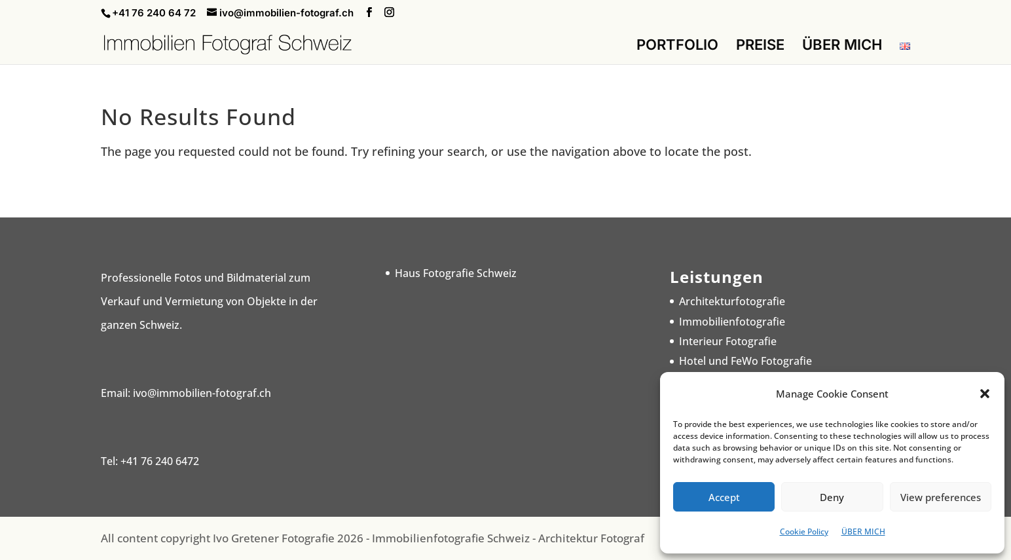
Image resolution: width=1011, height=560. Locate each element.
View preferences (940, 497)
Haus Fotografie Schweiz (456, 273)
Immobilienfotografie (732, 321)
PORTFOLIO (677, 46)
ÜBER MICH (863, 531)
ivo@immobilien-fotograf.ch (202, 393)
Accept (724, 497)
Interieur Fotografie (728, 341)
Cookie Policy (804, 531)
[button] (984, 393)
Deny (832, 497)
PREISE (760, 46)
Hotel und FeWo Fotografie (745, 361)
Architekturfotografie (732, 301)
